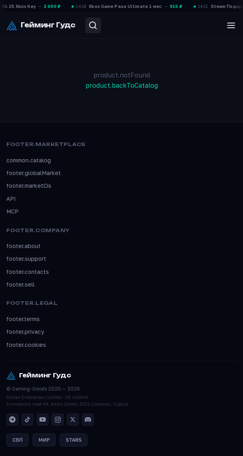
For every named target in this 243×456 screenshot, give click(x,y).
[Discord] (88, 419)
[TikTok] (27, 419)
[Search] (93, 25)
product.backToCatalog (122, 85)
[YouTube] (43, 419)
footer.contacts (27, 271)
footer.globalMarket (33, 172)
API (11, 198)
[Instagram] (58, 419)
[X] (73, 419)
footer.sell (20, 284)
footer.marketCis (28, 185)
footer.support (26, 258)
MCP (12, 211)
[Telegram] (12, 419)
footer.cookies (26, 344)
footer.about (23, 245)
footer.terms (23, 319)
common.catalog (28, 160)
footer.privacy (25, 331)
